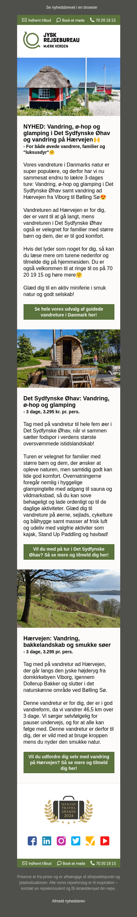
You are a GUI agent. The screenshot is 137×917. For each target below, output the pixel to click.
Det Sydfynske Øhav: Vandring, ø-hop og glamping (67, 401)
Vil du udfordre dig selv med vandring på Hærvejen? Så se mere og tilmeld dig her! (68, 762)
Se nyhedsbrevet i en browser (71, 7)
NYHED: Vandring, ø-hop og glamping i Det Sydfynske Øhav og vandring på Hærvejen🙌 (67, 133)
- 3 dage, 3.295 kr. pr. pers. (52, 411)
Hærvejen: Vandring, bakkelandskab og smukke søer (67, 641)
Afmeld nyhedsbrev (68, 901)
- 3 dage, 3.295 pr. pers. (48, 651)
